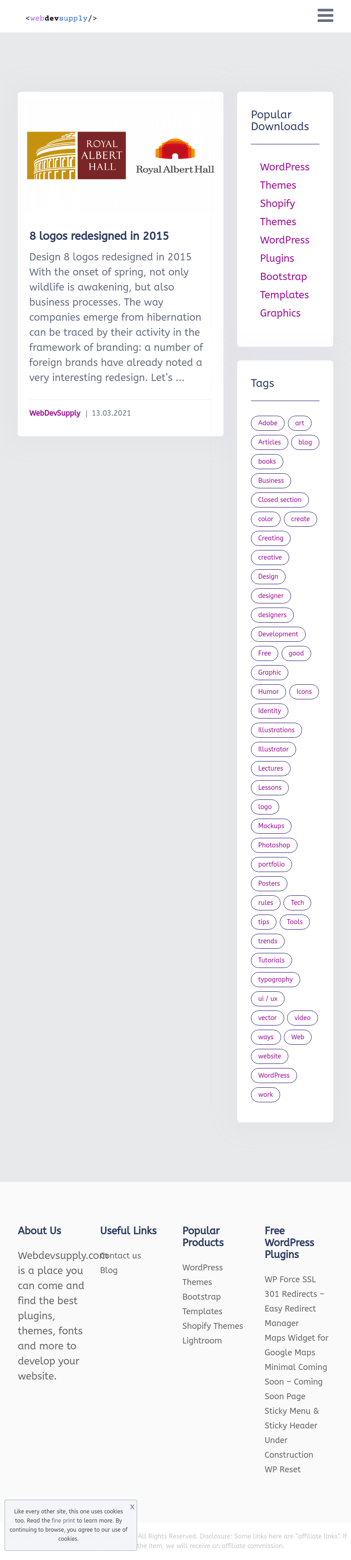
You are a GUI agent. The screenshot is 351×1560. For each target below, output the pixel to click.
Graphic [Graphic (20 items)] (269, 673)
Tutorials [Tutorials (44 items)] (271, 960)
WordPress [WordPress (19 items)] (274, 1075)
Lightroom (202, 1341)
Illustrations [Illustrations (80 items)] (276, 730)
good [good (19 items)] (296, 653)
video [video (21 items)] (302, 1018)
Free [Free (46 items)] (264, 653)
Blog (109, 1270)
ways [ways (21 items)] (266, 1037)
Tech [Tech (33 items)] (297, 903)
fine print (63, 1521)
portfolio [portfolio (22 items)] (271, 864)
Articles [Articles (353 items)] (269, 442)
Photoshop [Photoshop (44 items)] (274, 845)
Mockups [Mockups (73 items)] (271, 826)
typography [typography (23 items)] (275, 980)
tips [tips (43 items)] (263, 922)
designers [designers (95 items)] (272, 615)
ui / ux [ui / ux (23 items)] (267, 999)
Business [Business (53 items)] (271, 481)
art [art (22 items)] (299, 423)
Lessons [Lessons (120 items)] (270, 788)
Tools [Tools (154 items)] (295, 922)
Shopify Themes (212, 1326)
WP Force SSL (290, 1279)
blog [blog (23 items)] (305, 442)
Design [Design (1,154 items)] (268, 577)
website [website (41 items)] (269, 1056)
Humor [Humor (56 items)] (268, 692)
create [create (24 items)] (300, 519)
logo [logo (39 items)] (265, 807)
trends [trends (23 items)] (267, 941)
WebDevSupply (54, 413)
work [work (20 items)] (265, 1095)
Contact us (120, 1256)
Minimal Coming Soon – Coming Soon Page (296, 1381)
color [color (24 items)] (265, 519)
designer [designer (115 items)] (271, 596)
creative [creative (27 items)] (270, 557)
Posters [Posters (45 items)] (269, 884)
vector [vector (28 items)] (267, 1018)
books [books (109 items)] (267, 461)
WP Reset (283, 1470)
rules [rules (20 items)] (265, 903)
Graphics (280, 313)
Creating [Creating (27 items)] (270, 538)
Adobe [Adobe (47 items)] (267, 423)
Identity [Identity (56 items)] (269, 711)
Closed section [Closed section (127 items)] (280, 500)
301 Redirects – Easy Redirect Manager (294, 1308)
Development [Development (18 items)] (278, 634)
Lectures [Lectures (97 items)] (270, 768)
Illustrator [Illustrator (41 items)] (273, 749)
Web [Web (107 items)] (297, 1037)
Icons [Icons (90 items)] (304, 692)
